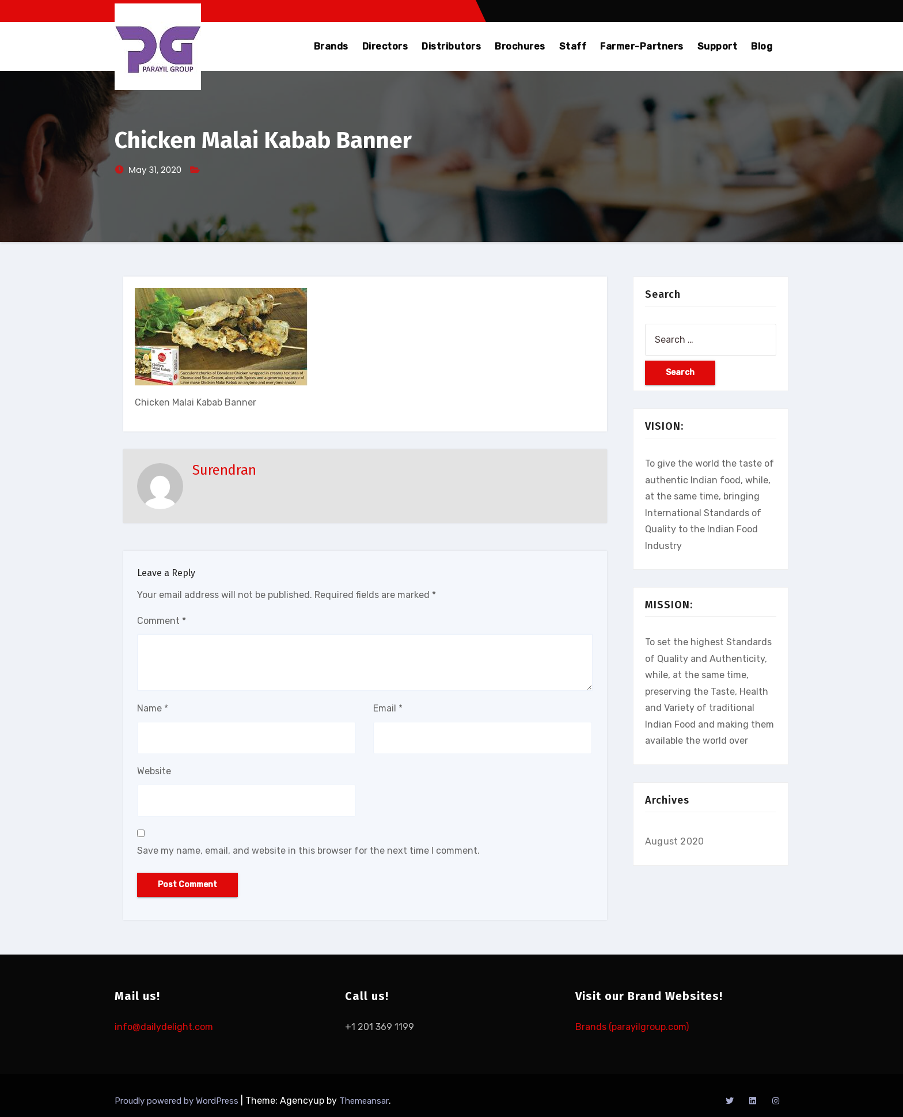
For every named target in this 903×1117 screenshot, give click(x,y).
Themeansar (364, 1101)
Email (388, 708)
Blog (761, 46)
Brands (331, 46)
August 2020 (674, 841)
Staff (573, 46)
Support (717, 46)
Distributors (451, 46)
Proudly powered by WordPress (178, 1101)
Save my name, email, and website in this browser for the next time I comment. (308, 850)
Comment (161, 620)
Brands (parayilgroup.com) (632, 1026)
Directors (385, 46)
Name (152, 708)
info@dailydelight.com (164, 1026)
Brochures (520, 46)
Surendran (224, 470)
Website (154, 771)
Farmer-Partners (642, 46)
